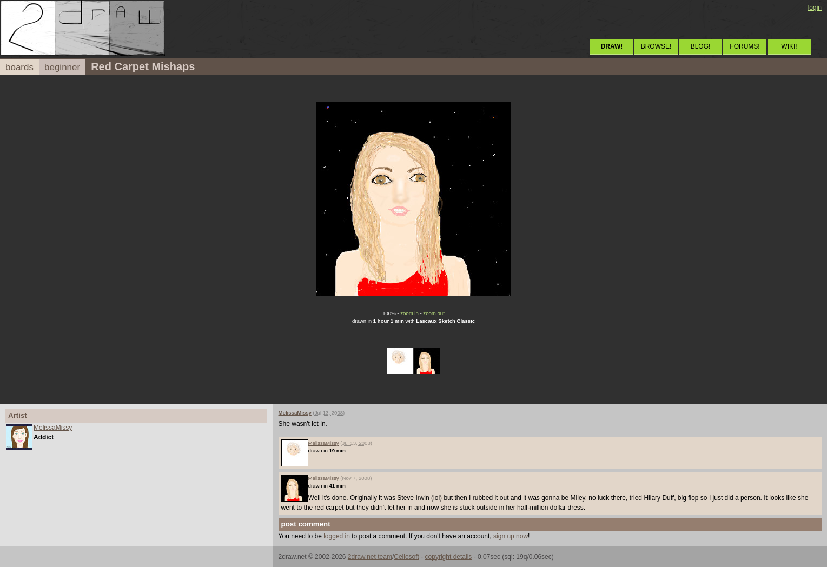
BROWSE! (656, 46)
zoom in (409, 313)
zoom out (433, 313)
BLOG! (701, 46)
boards (19, 67)
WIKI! (789, 46)
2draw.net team (370, 557)
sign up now (510, 536)
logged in (336, 536)
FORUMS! (744, 46)
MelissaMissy (53, 427)
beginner (62, 67)
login (815, 7)
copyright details (448, 557)
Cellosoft (406, 557)
